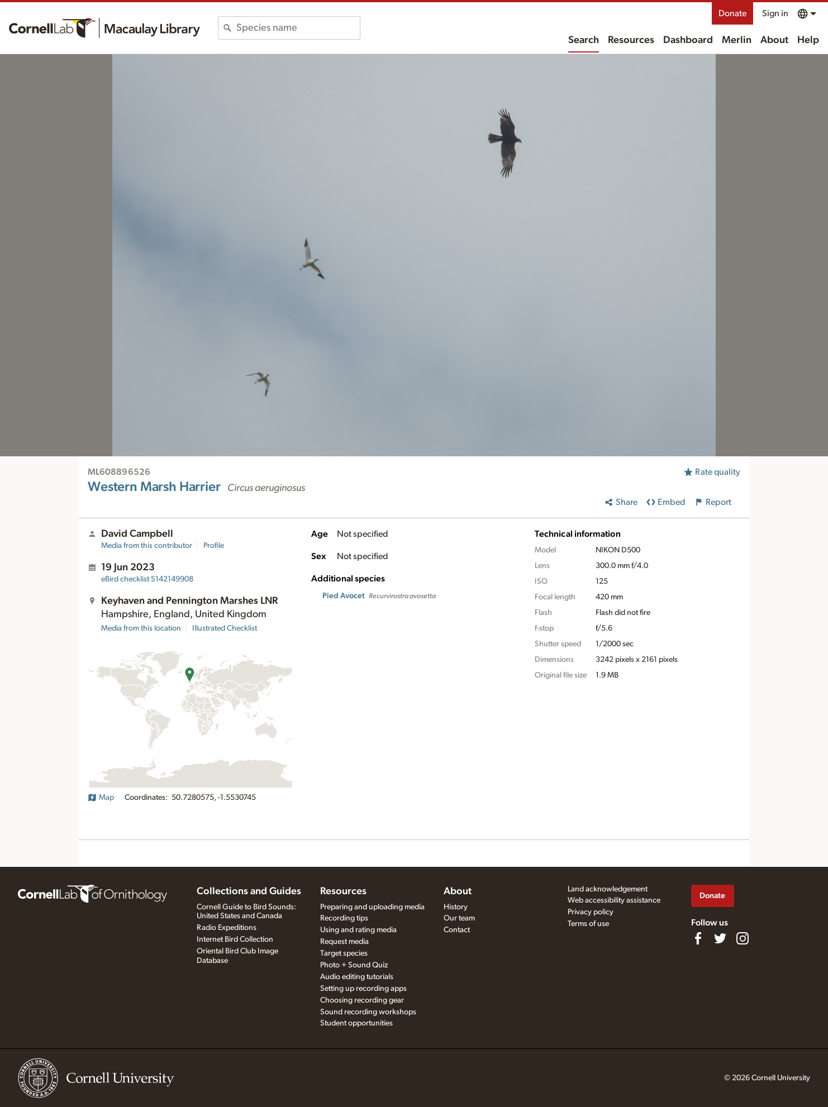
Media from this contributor (146, 546)
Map (101, 797)
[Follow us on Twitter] (720, 938)
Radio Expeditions (226, 928)
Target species (344, 953)
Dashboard (688, 40)
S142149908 (147, 579)
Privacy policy (590, 912)
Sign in (775, 13)
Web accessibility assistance (614, 900)
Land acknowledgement (608, 889)
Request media (344, 942)
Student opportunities (356, 1023)
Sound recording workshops (368, 1012)
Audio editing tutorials (356, 977)
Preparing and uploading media (372, 907)
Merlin (736, 40)
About (774, 40)
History (456, 907)
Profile (213, 546)
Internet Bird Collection (235, 939)
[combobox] (298, 28)
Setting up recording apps (363, 989)
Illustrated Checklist (224, 628)
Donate (732, 13)
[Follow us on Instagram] (742, 938)
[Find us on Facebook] (698, 938)
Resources (631, 40)
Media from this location (141, 628)
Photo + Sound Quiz (354, 965)
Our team (459, 918)
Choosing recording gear (362, 1000)
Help (808, 40)
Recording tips (344, 918)
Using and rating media (358, 930)
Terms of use (588, 924)
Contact (457, 930)
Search (583, 40)
